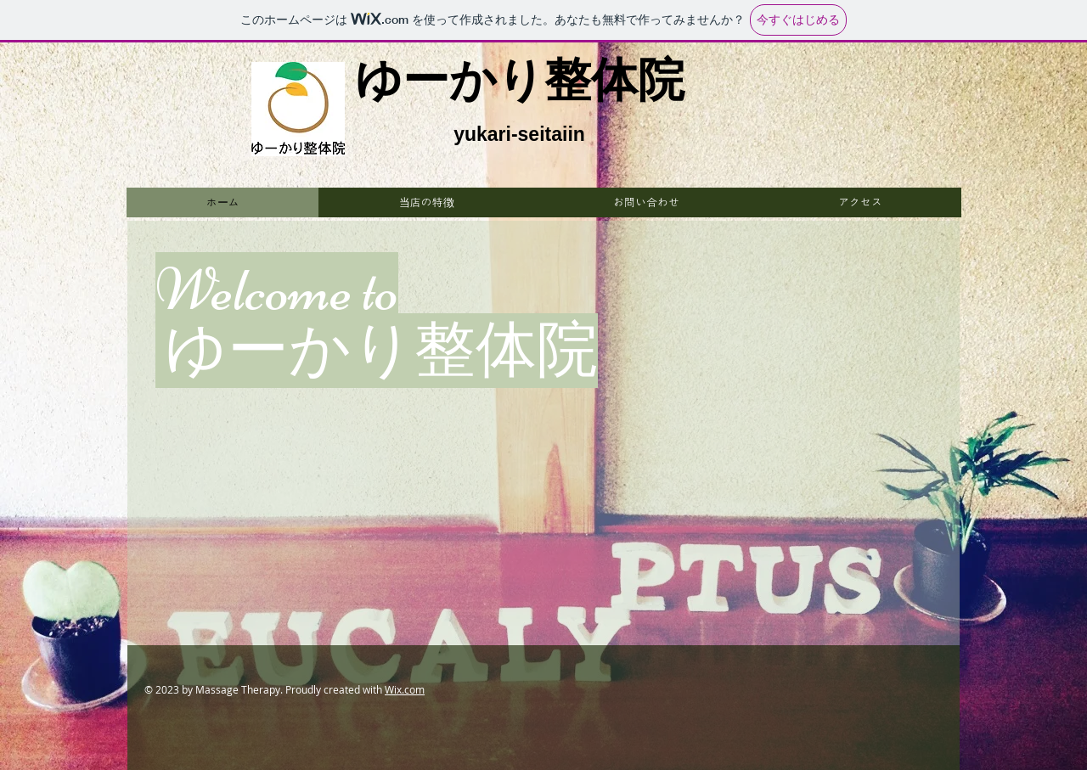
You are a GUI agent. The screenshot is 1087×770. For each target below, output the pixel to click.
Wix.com (405, 689)
